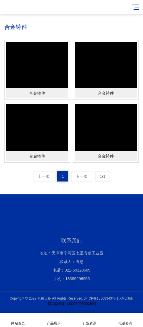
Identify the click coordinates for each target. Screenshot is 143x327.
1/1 (102, 176)
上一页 (44, 176)
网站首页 (18, 320)
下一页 (82, 176)
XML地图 (127, 298)
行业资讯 (89, 320)
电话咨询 (125, 320)
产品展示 (54, 320)
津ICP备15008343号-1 (101, 298)
